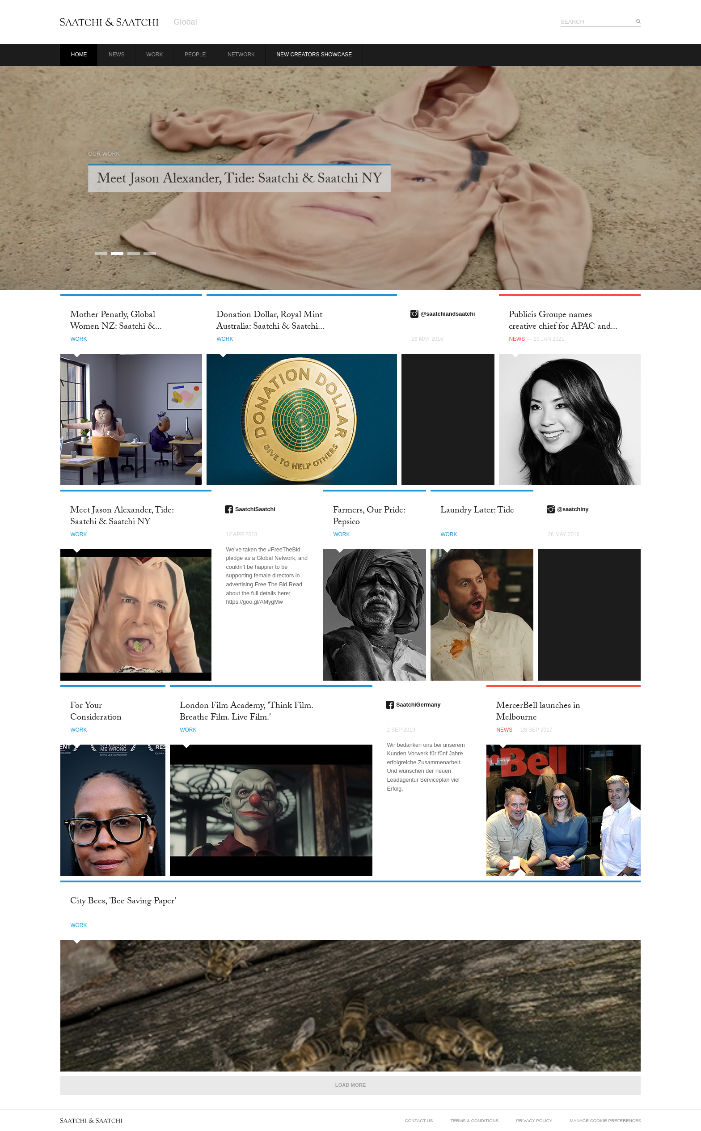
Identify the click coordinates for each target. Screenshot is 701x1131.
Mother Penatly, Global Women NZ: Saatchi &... (116, 321)
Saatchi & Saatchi (109, 22)
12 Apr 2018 (241, 534)
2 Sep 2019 (401, 730)
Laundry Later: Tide (477, 511)
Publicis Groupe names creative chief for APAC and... (563, 321)
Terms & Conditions (475, 1120)
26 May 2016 (427, 339)
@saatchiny (572, 509)
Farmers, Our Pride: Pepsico (369, 517)
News (117, 54)
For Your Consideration (96, 712)
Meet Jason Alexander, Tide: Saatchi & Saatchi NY (121, 517)
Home (79, 54)
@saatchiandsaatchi (448, 314)
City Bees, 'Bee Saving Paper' (123, 902)
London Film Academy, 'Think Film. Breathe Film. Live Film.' (246, 712)
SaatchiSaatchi (255, 509)
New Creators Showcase (314, 54)
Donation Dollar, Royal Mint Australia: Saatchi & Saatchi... (270, 321)
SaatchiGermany (418, 705)
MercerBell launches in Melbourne (538, 712)
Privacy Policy (534, 1120)
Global (185, 21)
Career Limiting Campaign (180, 180)
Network (241, 54)
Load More (350, 1085)
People (195, 54)
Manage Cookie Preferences (605, 1120)
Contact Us (419, 1120)
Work (154, 54)
